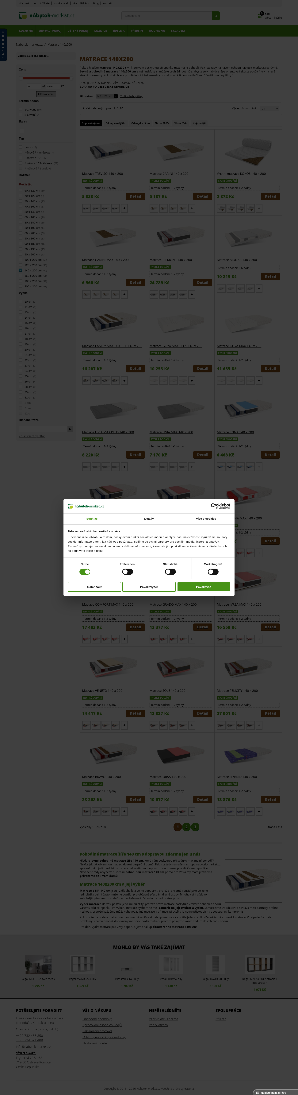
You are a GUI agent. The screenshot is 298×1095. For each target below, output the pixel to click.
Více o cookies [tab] (206, 518)
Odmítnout (94, 586)
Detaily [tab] (149, 518)
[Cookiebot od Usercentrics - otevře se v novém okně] (213, 506)
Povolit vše (203, 586)
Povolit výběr (149, 586)
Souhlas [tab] (91, 518)
